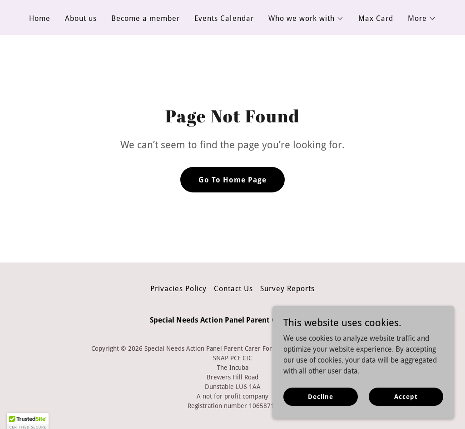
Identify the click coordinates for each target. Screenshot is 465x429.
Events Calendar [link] (223, 18)
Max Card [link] (375, 18)
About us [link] (81, 18)
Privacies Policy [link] (178, 288)
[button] (306, 18)
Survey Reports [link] (287, 288)
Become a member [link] (145, 18)
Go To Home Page (232, 180)
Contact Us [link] (233, 288)
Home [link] (39, 18)
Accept (405, 402)
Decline (320, 402)
